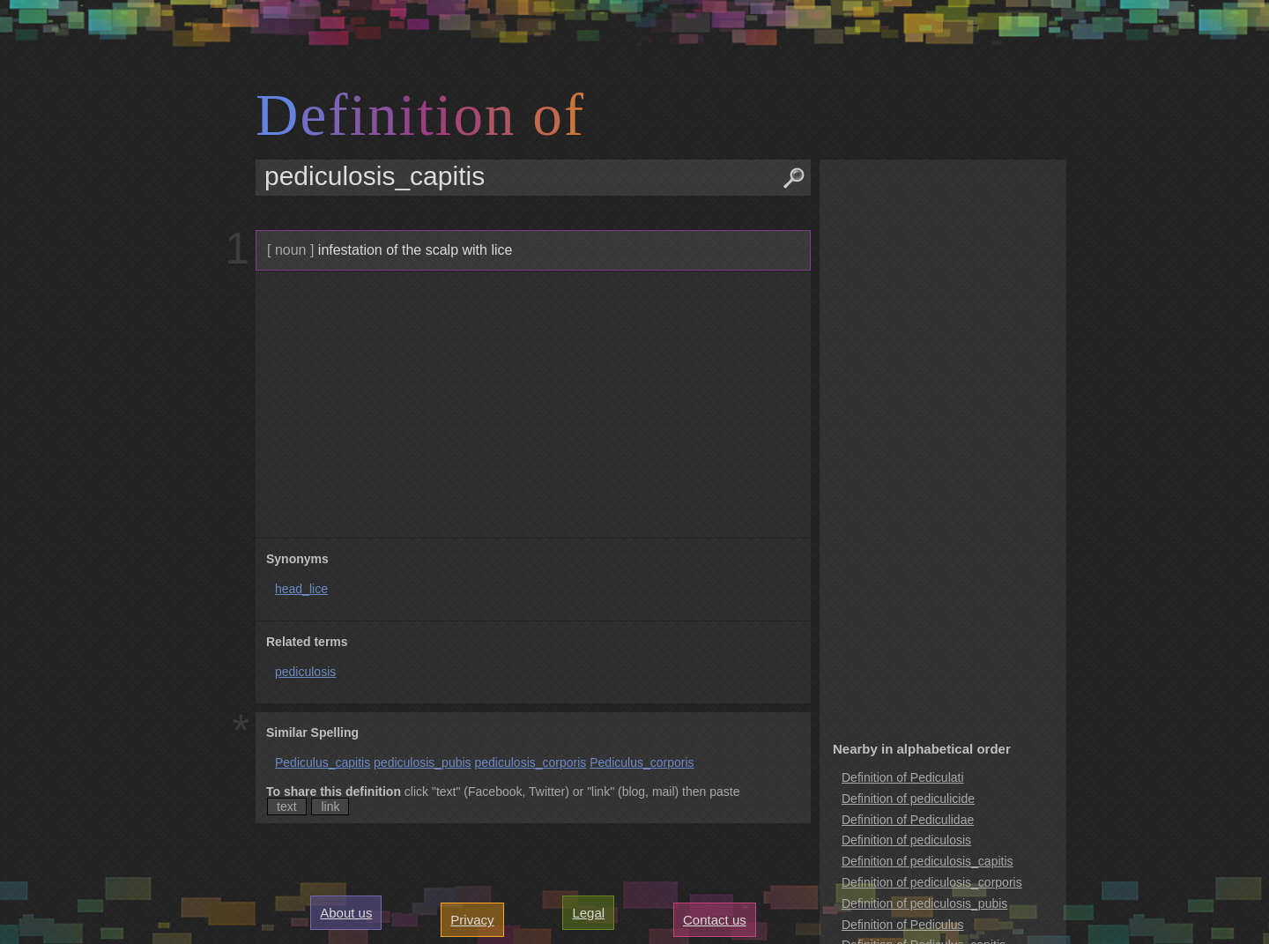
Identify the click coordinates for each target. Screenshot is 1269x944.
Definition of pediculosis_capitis (927, 861)
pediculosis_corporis (530, 762)
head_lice (301, 589)
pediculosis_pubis (422, 762)
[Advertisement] (531, 404)
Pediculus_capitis (322, 762)
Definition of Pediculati (903, 777)
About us (346, 912)
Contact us (714, 919)
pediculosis (305, 672)
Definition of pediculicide (908, 799)
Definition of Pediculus (903, 925)
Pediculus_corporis (642, 762)
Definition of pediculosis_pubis (924, 903)
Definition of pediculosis (906, 840)
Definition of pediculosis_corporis (932, 882)
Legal (588, 912)
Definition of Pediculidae (908, 820)
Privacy (472, 919)
